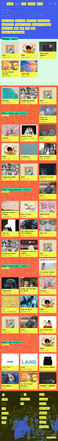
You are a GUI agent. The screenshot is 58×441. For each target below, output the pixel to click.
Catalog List (8, 25)
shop (17, 4)
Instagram (44, 399)
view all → (5, 115)
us (22, 394)
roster (10, 4)
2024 (22, 28)
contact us (25, 399)
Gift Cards (20, 21)
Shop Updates (44, 21)
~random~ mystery (23, 25)
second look (7, 28)
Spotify (43, 404)
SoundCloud (44, 427)
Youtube (43, 422)
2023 (16, 28)
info (4, 422)
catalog (31, 4)
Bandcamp (43, 413)
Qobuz (42, 394)
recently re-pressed (41, 25)
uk (25, 394)
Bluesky (43, 417)
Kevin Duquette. (51, 437)
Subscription (8, 21)
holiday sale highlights (13, 32)
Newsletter (31, 21)
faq (22, 404)
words (40, 4)
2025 (27, 28)
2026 (33, 28)
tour (24, 4)
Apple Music (44, 408)
